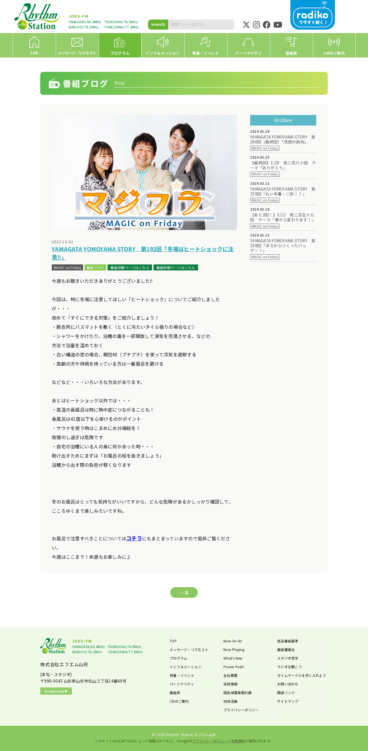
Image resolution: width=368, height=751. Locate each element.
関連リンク (286, 692)
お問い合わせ (287, 684)
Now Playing (233, 649)
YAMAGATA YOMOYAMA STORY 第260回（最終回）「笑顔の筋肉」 (282, 139)
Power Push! (233, 666)
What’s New (233, 658)
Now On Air (232, 641)
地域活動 (230, 701)
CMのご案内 (179, 701)
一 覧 (184, 592)
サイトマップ (287, 701)
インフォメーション (185, 666)
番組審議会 (286, 649)
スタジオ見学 (287, 658)
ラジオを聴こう (289, 666)
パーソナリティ (182, 684)
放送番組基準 (287, 641)
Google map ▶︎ (56, 691)
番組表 (175, 692)
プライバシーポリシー (241, 710)
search (158, 24)
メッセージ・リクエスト (189, 649)
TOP (173, 641)
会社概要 (230, 675)
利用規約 (238, 740)
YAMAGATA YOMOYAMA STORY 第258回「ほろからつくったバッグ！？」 (282, 245)
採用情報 (230, 684)
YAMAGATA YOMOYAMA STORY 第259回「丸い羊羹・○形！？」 (282, 191)
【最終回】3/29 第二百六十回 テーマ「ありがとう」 (283, 165)
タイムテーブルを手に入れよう (301, 675)
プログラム (178, 658)
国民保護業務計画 (237, 692)
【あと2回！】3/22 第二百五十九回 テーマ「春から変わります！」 (283, 217)
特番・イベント (182, 675)
